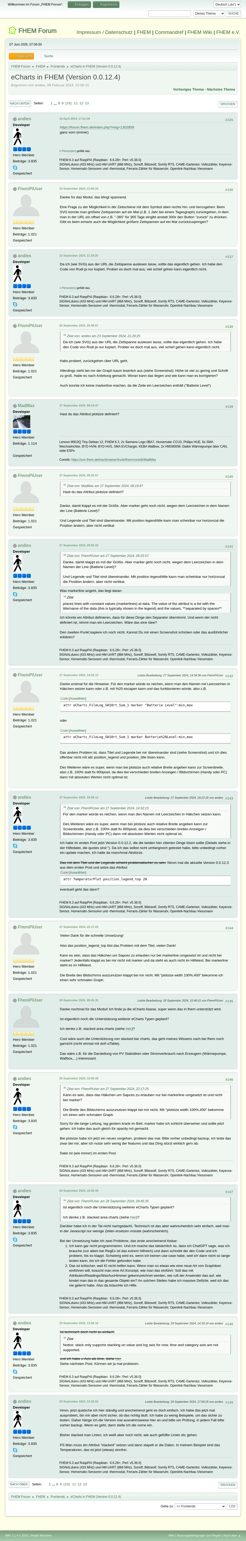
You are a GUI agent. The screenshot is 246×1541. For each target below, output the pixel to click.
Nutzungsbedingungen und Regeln (199, 1535)
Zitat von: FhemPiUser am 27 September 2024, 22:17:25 (108, 1089)
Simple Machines (41, 1535)
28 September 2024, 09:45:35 (78, 1000)
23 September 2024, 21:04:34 (78, 188)
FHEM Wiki (199, 32)
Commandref (169, 32)
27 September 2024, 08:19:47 (78, 405)
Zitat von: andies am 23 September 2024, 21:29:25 (103, 336)
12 (81, 103)
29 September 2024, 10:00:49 (78, 1078)
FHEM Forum (37, 30)
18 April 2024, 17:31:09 (74, 118)
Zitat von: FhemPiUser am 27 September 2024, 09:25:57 (108, 556)
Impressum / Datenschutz (105, 32)
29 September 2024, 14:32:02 (78, 1401)
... (56, 103)
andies (24, 119)
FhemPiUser (30, 188)
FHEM (144, 32)
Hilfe (171, 1535)
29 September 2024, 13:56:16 (78, 1323)
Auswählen (77, 698)
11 (76, 103)
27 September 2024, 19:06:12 (78, 797)
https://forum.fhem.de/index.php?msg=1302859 (97, 127)
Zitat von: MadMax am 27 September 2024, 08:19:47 (105, 486)
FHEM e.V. (228, 32)
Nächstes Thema (221, 89)
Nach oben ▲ (232, 1535)
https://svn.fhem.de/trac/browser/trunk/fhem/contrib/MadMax (113, 460)
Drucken (228, 104)
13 (87, 103)
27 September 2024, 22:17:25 (78, 926)
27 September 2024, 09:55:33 (78, 545)
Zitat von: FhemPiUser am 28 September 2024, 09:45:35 (108, 1201)
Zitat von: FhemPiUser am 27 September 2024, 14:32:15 (108, 808)
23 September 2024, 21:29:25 (78, 255)
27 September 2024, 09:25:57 (78, 475)
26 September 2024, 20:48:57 (78, 325)
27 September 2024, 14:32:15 (78, 675)
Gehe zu (167, 1506)
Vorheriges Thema (188, 89)
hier (129, 1029)
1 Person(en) (67, 151)
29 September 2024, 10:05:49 (78, 1190)
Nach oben (19, 1484)
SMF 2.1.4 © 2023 (16, 1535)
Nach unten (19, 103)
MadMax (26, 405)
